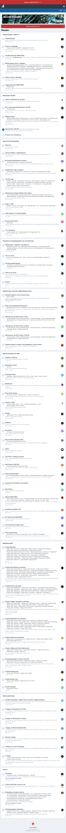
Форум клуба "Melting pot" (13, 590)
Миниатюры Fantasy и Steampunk (29, 246)
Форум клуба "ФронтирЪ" (13, 673)
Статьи (39, 404)
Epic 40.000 (39, 498)
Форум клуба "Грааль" (12, 606)
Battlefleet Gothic (11, 365)
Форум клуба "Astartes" (13, 621)
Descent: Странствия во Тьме (23, 534)
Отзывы (8, 756)
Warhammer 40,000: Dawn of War (16, 317)
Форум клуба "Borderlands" (50, 621)
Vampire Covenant (11, 185)
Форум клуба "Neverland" (13, 625)
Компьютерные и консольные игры (17, 295)
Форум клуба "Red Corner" (13, 575)
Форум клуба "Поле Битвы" (28, 592)
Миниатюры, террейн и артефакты (17, 245)
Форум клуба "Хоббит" (26, 607)
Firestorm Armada (42, 376)
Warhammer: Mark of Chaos (13, 307)
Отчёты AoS (26, 171)
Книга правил (20, 180)
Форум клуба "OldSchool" (13, 559)
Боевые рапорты (24, 118)
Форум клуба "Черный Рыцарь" (48, 603)
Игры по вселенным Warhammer (16, 306)
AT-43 (21, 498)
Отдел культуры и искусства (15, 784)
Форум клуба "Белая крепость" (14, 568)
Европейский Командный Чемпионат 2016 (17, 65)
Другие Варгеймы (11, 497)
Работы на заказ (10, 272)
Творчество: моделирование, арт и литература (18, 241)
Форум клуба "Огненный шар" (45, 626)
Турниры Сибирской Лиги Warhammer (16, 66)
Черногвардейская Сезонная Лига (44, 68)
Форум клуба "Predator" (29, 568)
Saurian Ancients (20, 184)
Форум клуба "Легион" (43, 649)
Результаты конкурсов (13, 135)
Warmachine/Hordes (12, 474)
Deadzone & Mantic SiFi (13, 509)
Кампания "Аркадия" (25, 811)
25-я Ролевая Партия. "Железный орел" (17, 795)
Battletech (8, 384)
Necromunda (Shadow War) (14, 439)
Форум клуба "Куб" (31, 639)
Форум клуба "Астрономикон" (29, 587)
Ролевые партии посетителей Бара (15, 798)
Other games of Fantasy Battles (15, 213)
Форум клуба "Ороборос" (13, 607)
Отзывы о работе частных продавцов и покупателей (35, 757)
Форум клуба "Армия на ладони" (15, 660)
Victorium (17, 498)
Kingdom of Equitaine (40, 182)
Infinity (7, 413)
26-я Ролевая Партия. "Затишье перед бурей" (39, 795)
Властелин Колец (11, 393)
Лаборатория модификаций (48, 318)
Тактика (30, 394)
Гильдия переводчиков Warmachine (16, 266)
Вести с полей (29, 376)
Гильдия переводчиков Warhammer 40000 (17, 466)
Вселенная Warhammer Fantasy (16, 160)
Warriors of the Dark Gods (23, 185)
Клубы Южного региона (13, 586)
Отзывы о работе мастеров (14, 759)
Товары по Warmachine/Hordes (15, 728)
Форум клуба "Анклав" (12, 576)
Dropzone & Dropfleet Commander (16, 483)
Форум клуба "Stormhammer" (29, 604)
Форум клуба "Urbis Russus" (29, 620)
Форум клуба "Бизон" (24, 570)
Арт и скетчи (9, 255)
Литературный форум (12, 263)
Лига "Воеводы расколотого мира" (15, 69)
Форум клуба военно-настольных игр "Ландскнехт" (44, 551)
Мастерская (10, 222)
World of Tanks (10, 296)
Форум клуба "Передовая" (41, 553)
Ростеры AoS (33, 171)
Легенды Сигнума (29, 500)
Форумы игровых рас (23, 320)
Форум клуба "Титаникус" (13, 628)
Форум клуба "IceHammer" (30, 649)
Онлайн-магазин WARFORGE (14, 55)
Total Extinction (14, 500)
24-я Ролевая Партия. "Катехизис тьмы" (41, 793)
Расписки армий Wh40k (13, 118)
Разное (5, 769)
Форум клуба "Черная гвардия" (30, 558)
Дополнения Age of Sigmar (44, 171)
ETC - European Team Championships (46, 205)
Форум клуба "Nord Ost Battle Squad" (30, 590)
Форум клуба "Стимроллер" (38, 555)
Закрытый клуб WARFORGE (14, 85)
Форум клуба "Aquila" (42, 620)
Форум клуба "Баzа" (27, 573)
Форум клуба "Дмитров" (42, 568)
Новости (8, 145)
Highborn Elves (21, 182)
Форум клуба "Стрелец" (13, 651)
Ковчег (7, 282)
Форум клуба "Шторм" (12, 570)
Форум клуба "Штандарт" (44, 548)
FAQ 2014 (9, 366)
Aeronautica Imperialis (29, 498)
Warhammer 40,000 (9, 95)
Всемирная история (12, 775)
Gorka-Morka (46, 498)
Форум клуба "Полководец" (14, 573)
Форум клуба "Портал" (12, 555)
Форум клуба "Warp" (25, 621)
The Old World (10, 230)
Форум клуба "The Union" (13, 548)
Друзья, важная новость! (31, 2)
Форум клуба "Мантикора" (13, 553)
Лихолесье (9, 394)
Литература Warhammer (13, 162)
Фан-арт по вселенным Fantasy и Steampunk (38, 257)
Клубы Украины (10, 687)
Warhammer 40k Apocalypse (14, 119)
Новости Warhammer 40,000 (15, 99)
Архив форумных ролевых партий (33, 798)
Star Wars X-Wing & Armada (14, 456)
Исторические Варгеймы (13, 517)
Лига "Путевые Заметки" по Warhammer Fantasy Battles (21, 68)
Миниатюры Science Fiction (13, 246)
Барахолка (22, 651)
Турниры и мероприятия (30, 404)
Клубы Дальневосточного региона (17, 659)
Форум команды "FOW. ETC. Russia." (16, 405)
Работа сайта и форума (13, 77)
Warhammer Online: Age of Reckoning (30, 307)
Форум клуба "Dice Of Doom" (27, 680)
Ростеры (14, 180)
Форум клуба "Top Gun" (31, 626)
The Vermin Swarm (37, 184)
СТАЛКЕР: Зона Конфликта (38, 534)
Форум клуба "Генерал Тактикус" (29, 548)
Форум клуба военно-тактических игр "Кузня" (18, 551)
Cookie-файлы (33, 827)
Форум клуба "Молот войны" (14, 620)
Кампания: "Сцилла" (34, 812)
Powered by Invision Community (33, 830)
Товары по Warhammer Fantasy (15, 718)
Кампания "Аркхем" (37, 811)
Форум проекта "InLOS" (28, 47)
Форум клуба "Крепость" (35, 550)
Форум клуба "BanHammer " (14, 603)
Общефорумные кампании (14, 809)
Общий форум (10, 38)
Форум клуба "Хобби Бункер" (41, 556)
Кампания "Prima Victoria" (13, 811)
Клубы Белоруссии (11, 671)
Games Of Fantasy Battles (11, 141)
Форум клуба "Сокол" (24, 555)
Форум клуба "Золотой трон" (26, 606)
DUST (8, 500)
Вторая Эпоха (36, 394)
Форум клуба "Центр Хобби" (14, 558)
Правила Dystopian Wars (19, 376)
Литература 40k (11, 109)
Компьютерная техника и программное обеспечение (23, 344)
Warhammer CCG (11, 534)
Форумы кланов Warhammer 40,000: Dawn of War (42, 320)
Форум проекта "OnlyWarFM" (14, 47)
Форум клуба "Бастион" (39, 625)
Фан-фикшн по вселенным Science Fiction (17, 265)
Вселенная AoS (10, 171)
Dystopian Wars (10, 374)
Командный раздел (47, 66)
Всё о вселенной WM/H (12, 475)
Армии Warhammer (11, 196)
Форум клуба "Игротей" (37, 621)
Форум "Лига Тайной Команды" (33, 69)
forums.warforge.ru (33, 829)
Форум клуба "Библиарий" (13, 592)
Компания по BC (23, 394)
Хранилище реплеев (12, 320)
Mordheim (8, 430)
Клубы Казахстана (11, 679)
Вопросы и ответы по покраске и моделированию (31, 248)
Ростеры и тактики (24, 475)
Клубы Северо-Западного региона (17, 601)
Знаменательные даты (23, 775)
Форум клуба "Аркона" (12, 688)
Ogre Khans (49, 182)
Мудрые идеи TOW (35, 232)
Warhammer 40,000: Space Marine (49, 307)
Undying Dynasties (47, 184)
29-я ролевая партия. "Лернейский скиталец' (18, 800)
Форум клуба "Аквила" (12, 572)
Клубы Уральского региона (14, 637)
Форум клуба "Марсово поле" (14, 640)
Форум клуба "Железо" (37, 662)
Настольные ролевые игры (14, 525)
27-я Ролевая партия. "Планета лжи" (16, 796)
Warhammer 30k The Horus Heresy (30, 119)
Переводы (9, 376)
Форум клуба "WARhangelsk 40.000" (31, 603)
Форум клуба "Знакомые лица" (14, 649)
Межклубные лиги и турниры (15, 63)
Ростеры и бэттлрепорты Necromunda (16, 441)
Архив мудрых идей (45, 119)
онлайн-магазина (17, 57)
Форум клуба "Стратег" (44, 575)
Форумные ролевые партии (14, 792)
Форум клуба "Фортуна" (43, 623)
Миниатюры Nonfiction (44, 246)
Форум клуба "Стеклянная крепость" (16, 639)
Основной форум (11, 318)
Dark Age (37, 500)
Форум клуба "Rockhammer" (47, 590)
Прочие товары (10, 737)
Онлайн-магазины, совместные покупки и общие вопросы (25, 700)
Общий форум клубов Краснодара (46, 587)
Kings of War (9, 204)
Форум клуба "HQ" (25, 662)
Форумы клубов (8, 543)
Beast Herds (28, 180)
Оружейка (32, 775)
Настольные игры (11, 532)
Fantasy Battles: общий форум (15, 153)
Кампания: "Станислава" (49, 811)
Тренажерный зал (49, 248)
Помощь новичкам (52, 118)
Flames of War (10, 402)
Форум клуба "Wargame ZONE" (44, 639)
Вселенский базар (8, 696)
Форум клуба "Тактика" (30, 623)
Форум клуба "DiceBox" (26, 625)
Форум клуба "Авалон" (44, 558)
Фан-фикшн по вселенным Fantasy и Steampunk (40, 265)
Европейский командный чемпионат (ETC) (42, 194)
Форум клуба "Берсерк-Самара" (15, 623)
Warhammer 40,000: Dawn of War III (17, 335)
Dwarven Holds (51, 180)
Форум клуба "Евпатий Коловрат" (45, 572)
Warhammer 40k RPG (12, 129)
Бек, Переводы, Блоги (30, 205)
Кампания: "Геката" (11, 812)
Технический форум (35, 318)
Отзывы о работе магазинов (14, 757)
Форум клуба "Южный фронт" (43, 592)
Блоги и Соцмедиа (11, 46)
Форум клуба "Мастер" (51, 570)
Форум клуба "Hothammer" (13, 589)
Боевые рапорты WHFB (25, 194)
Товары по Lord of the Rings (14, 746)
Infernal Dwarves (30, 182)
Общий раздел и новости (11, 34)
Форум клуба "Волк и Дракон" (40, 573)
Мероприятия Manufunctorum (34, 66)
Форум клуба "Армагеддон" (14, 587)
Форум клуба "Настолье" (27, 553)
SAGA (7, 449)
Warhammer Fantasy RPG (26, 162)
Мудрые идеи (9, 116)
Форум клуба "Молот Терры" (14, 604)
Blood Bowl (8, 489)
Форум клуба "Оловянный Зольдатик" (44, 606)
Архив (35, 376)
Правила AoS (18, 171)
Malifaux (8, 422)
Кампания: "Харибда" (22, 812)
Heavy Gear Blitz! (54, 498)
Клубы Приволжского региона (15, 618)
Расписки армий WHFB (12, 194)
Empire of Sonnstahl (11, 182)
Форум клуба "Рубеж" (29, 660)
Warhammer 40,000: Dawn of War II (17, 326)
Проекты (15, 394)
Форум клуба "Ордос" (26, 589)
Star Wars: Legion (44, 500)
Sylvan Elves (28, 184)
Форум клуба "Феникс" (27, 556)
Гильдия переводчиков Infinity (25, 415)
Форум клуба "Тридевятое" (13, 556)
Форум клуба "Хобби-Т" (39, 589)
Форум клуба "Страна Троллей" (29, 575)
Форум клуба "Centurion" (25, 576)
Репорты (9, 180)
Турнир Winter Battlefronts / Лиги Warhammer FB (41, 65)
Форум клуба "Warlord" (52, 589)
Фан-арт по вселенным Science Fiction (16, 257)
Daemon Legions (36, 180)
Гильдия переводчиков (35, 475)
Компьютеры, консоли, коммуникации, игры (17, 291)
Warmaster (21, 500)
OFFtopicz (8, 773)
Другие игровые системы (11, 353)
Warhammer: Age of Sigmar (14, 170)
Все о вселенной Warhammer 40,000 (17, 107)
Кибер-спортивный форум (22, 318)
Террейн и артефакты (12, 248)
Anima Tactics (10, 498)
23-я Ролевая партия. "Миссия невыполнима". (18, 793)
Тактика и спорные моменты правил (38, 118)
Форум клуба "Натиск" (42, 660)
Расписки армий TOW (12, 232)
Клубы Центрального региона (15, 567)
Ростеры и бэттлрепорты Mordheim (15, 432)
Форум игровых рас (23, 329)
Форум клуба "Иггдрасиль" (37, 570)
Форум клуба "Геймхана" (13, 680)
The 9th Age (9, 179)
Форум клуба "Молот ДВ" (13, 662)
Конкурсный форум (11, 249)
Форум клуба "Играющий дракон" (27, 572)
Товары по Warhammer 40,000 (15, 709)
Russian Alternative (11, 221)
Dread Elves (44, 180)
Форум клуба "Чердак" (26, 673)
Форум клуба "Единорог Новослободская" (17, 550)
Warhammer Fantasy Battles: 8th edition (18, 193)
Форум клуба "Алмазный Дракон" (15, 626)
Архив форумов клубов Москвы (28, 559)
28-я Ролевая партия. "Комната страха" (36, 796)
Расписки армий (11, 404)
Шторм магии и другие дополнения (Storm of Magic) (30, 196)
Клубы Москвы (10, 547)
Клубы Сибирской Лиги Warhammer (17, 648)
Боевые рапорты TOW (24, 232)
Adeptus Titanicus (11, 357)
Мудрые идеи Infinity (12, 415)
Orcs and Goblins (11, 184)
